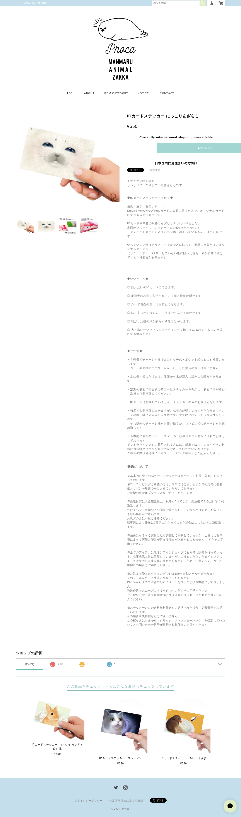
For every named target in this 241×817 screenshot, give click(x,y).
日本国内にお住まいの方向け (176, 163)
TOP (70, 93)
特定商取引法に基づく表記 (126, 800)
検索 (203, 3)
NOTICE (143, 93)
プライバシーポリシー (88, 800)
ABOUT (89, 93)
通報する (155, 170)
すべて (29, 664)
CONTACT (167, 93)
